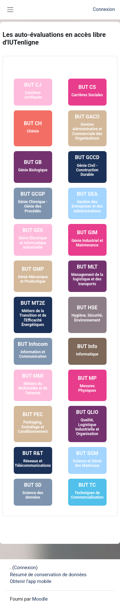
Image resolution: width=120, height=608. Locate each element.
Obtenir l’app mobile (30, 581)
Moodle (40, 599)
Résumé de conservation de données (48, 575)
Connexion (104, 9)
